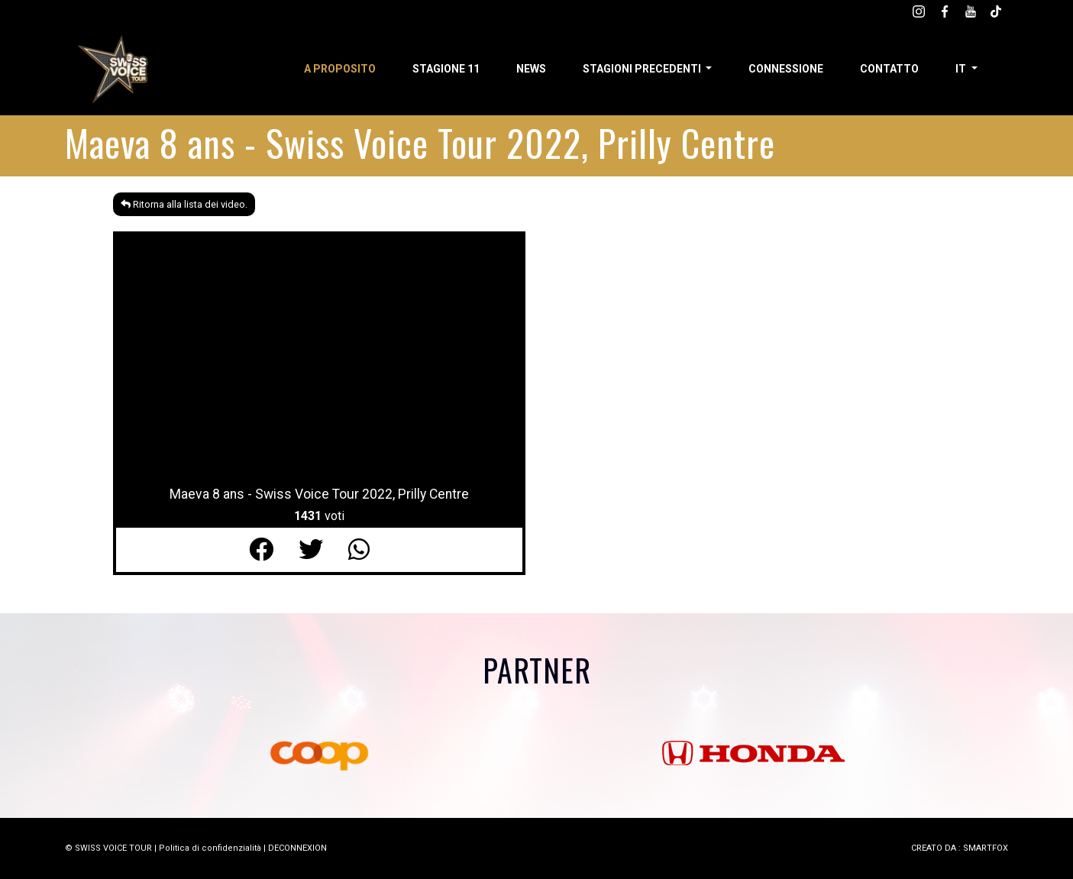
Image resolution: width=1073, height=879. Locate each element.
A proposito (340, 69)
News (531, 69)
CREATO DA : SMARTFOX (959, 848)
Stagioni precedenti (643, 69)
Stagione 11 (446, 69)
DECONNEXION (297, 848)
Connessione (785, 69)
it (961, 69)
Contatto (889, 69)
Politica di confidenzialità (210, 848)
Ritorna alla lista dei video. (184, 204)
